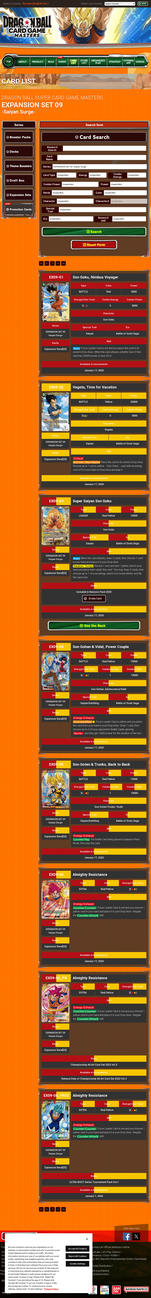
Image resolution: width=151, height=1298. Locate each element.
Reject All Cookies (77, 1256)
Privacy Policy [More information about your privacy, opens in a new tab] (51, 1289)
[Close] (87, 1239)
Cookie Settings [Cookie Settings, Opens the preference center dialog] (77, 1264)
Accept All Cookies (77, 1249)
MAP (144, 3)
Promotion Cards (19, 209)
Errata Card (95, 598)
